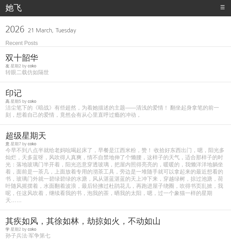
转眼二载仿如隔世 (27, 72)
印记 (13, 93)
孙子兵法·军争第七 (27, 236)
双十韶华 (21, 57)
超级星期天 (25, 135)
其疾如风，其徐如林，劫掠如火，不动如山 (83, 221)
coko (32, 66)
